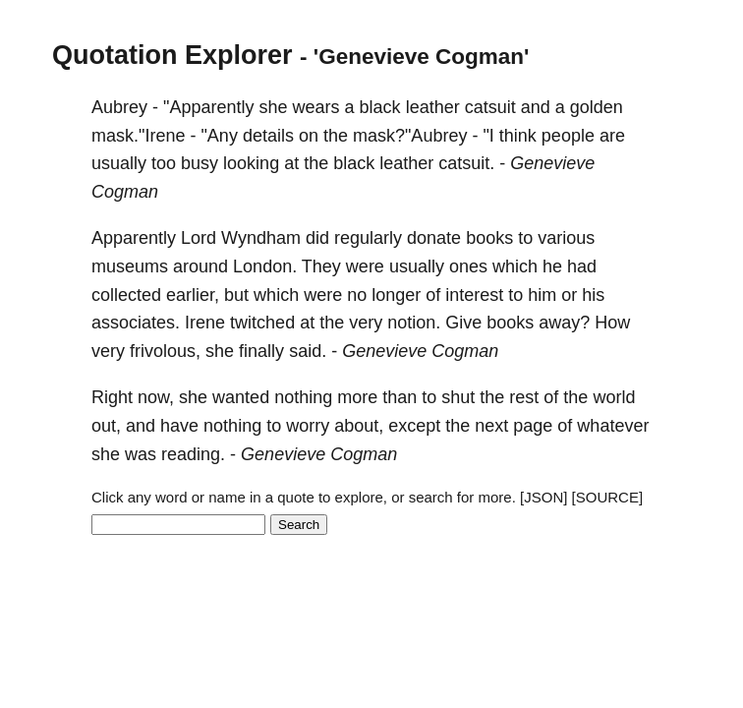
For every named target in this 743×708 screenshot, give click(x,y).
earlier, (192, 295)
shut (458, 397)
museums (129, 266)
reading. (193, 454)
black (380, 107)
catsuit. (466, 163)
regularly (368, 238)
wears (316, 107)
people (568, 136)
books (489, 238)
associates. (135, 322)
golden (596, 107)
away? (564, 322)
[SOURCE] (608, 497)
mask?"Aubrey (410, 136)
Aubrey (119, 107)
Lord (198, 238)
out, (106, 426)
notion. (413, 322)
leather (433, 107)
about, (358, 426)
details (268, 136)
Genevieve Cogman (420, 351)
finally (261, 351)
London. (265, 266)
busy (199, 163)
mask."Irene (138, 136)
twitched (262, 322)
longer (396, 295)
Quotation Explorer (172, 55)
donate (434, 238)
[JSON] (543, 497)
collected (126, 295)
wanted (240, 397)
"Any (218, 136)
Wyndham (261, 238)
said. (307, 351)
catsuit (490, 107)
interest (474, 295)
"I (488, 136)
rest (524, 397)
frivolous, (165, 351)
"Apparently (208, 107)
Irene (205, 322)
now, (156, 397)
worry (307, 426)
